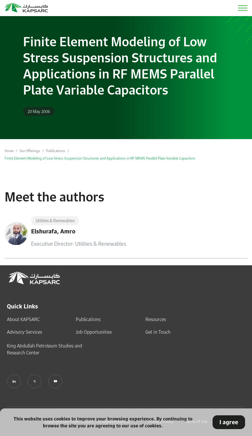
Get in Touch (157, 332)
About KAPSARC (23, 319)
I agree (228, 422)
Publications (55, 150)
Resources (155, 319)
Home (9, 150)
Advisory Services (24, 332)
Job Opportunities (94, 332)
